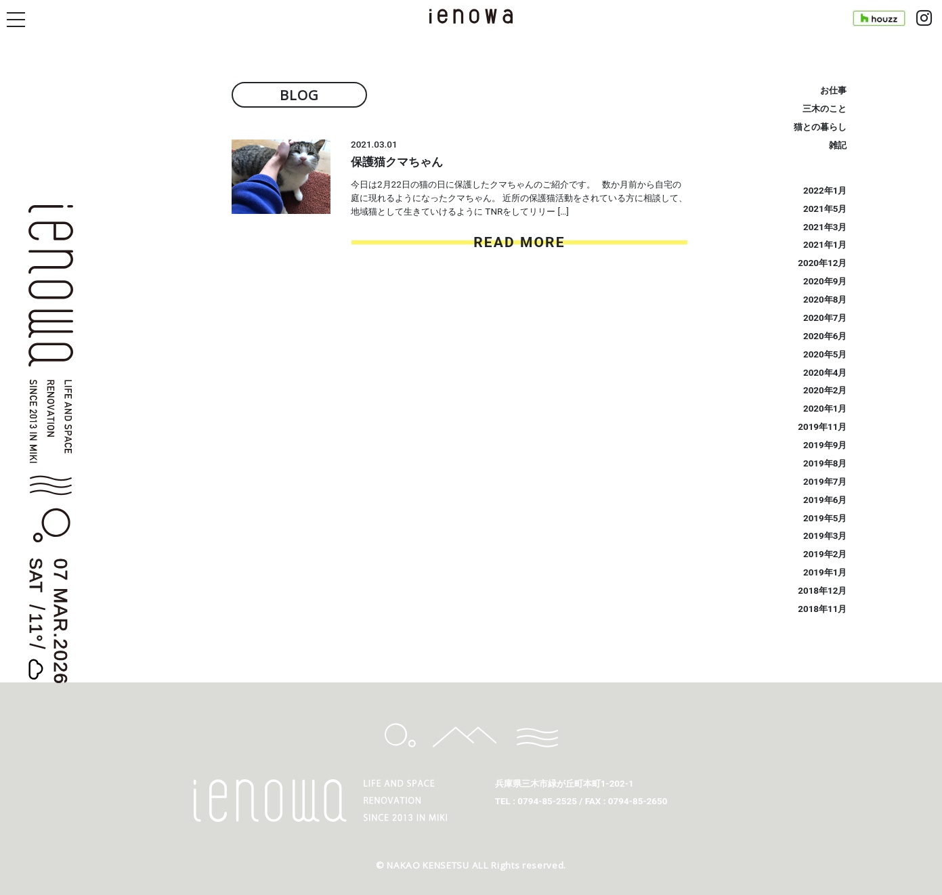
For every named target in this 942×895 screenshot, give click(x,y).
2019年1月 (825, 572)
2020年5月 (825, 354)
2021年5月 (825, 209)
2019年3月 (825, 536)
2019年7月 (825, 482)
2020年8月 (825, 299)
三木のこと (824, 109)
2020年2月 (825, 390)
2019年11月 (822, 427)
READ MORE (519, 242)
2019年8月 (825, 463)
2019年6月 (825, 500)
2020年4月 (825, 373)
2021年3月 (825, 227)
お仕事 (833, 90)
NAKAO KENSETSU (428, 865)
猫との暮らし (820, 127)
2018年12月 (822, 591)
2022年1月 (825, 190)
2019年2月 (825, 554)
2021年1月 (825, 245)
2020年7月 (825, 318)
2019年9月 (825, 445)
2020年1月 (825, 408)
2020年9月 (825, 281)
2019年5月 (825, 518)
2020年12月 (822, 263)
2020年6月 (825, 336)
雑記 (838, 145)
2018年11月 (822, 609)
